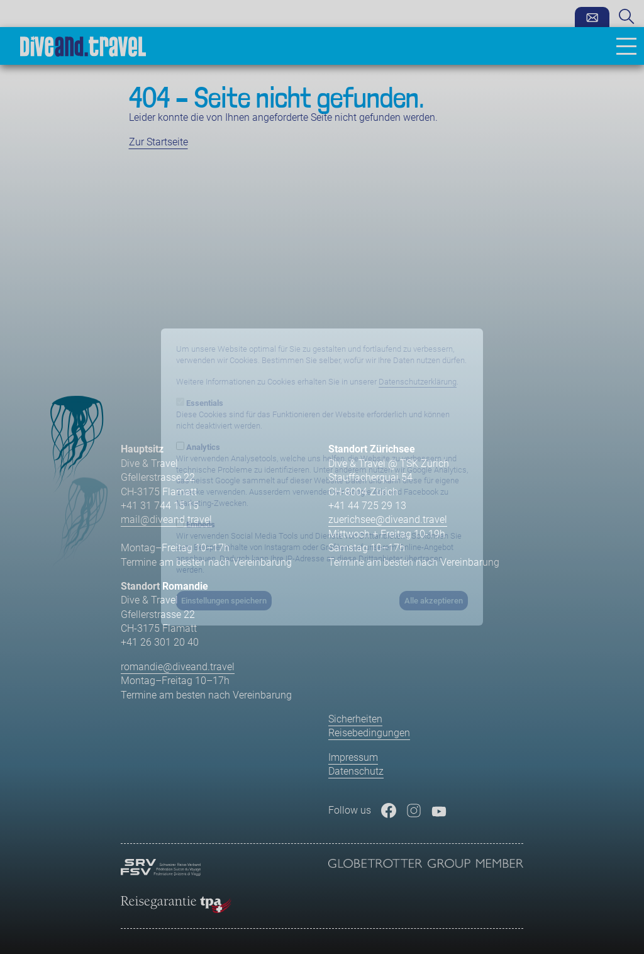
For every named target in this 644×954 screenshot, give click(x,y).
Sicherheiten (355, 719)
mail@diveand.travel (166, 519)
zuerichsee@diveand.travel (387, 519)
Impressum (353, 757)
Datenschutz (356, 771)
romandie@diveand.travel (178, 667)
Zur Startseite (158, 142)
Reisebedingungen (369, 733)
